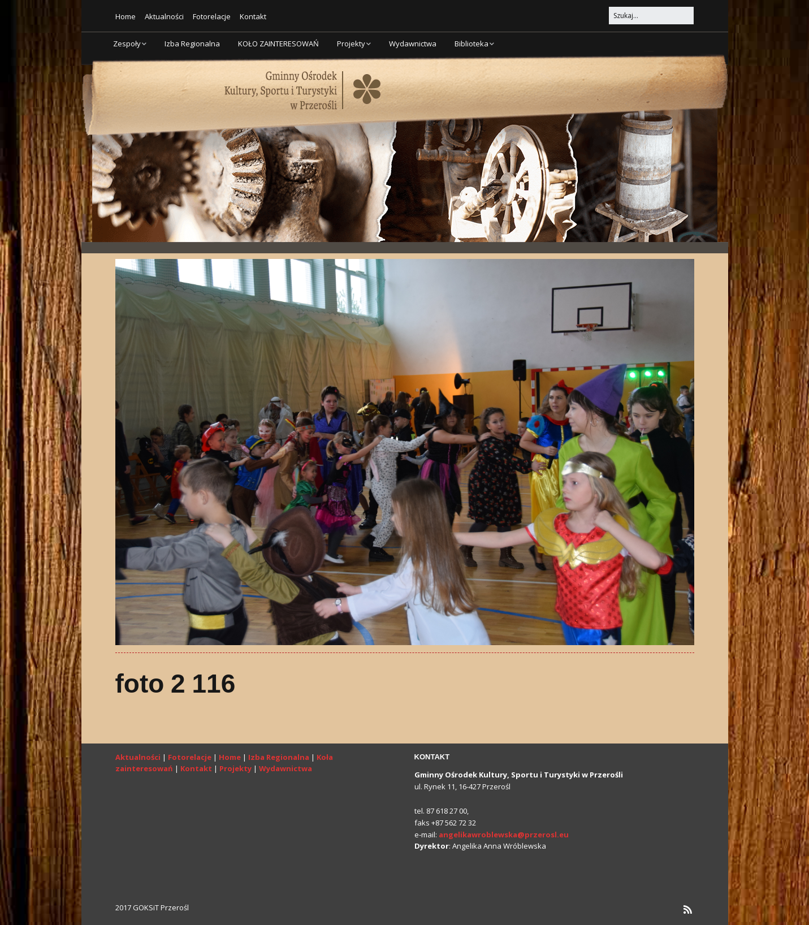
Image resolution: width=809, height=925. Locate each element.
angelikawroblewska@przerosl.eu (504, 834)
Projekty (351, 43)
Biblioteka (471, 43)
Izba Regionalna (192, 43)
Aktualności (164, 16)
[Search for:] (651, 15)
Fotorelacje (212, 16)
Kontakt (253, 16)
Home (125, 16)
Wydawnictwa (412, 43)
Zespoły (127, 43)
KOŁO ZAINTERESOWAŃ (278, 43)
